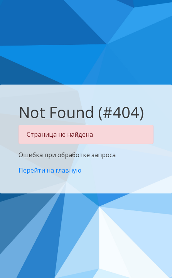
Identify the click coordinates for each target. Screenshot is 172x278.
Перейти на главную (50, 170)
